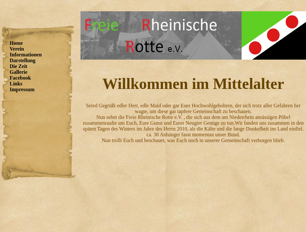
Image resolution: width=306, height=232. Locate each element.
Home (16, 43)
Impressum (22, 89)
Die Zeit (18, 66)
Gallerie (18, 72)
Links (16, 83)
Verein (17, 49)
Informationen (26, 54)
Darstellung (22, 60)
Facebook (20, 78)
